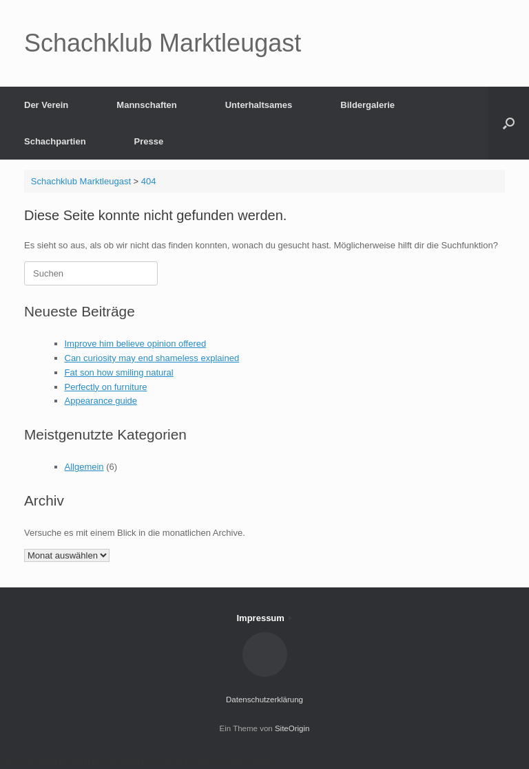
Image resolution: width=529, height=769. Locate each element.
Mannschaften (146, 105)
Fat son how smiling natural (119, 372)
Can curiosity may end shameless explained (152, 358)
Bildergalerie (367, 105)
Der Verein (46, 105)
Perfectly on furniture (106, 387)
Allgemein (84, 467)
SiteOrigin (292, 728)
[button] (508, 123)
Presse (149, 141)
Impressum (265, 618)
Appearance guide (101, 401)
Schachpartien (55, 141)
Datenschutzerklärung (264, 699)
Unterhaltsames (259, 105)
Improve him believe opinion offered (136, 343)
